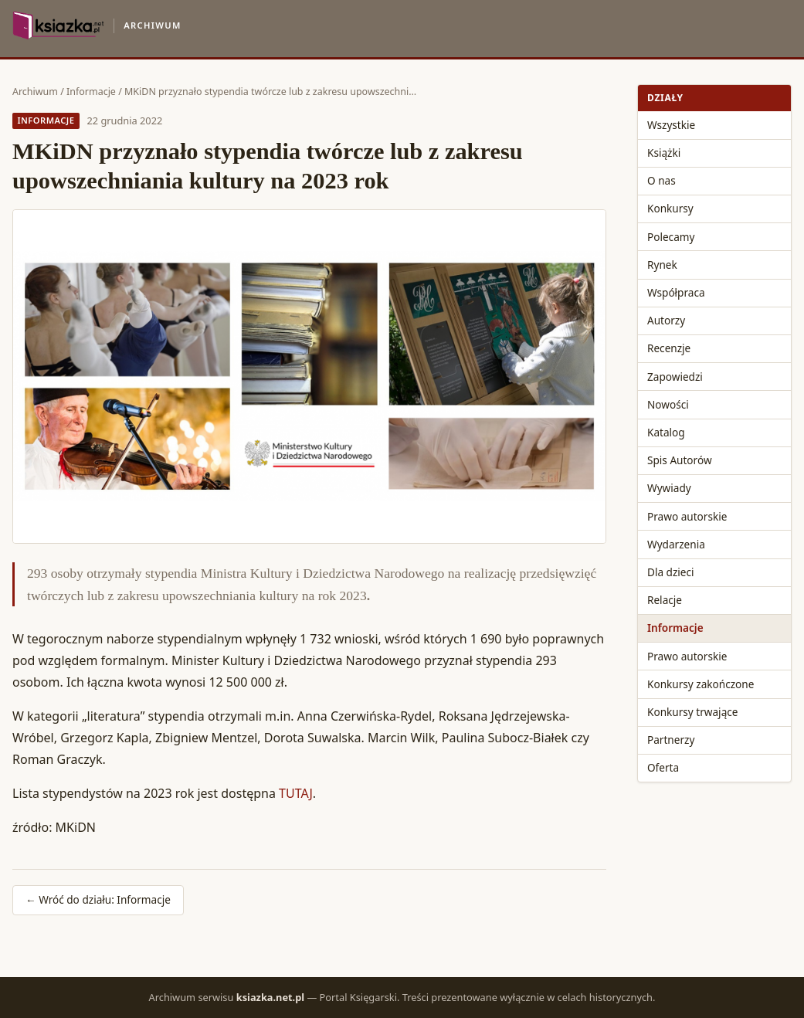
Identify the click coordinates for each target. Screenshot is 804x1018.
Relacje (664, 599)
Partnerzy (670, 739)
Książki (663, 152)
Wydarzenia (676, 544)
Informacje (91, 91)
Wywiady (669, 487)
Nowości (668, 404)
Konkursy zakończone (700, 684)
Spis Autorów (679, 460)
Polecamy (670, 236)
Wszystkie (671, 124)
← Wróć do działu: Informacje (98, 899)
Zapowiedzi (675, 376)
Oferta (663, 767)
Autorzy (666, 320)
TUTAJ (296, 793)
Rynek (662, 264)
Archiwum (35, 91)
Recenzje (668, 348)
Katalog (666, 432)
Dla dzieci (670, 572)
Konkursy (670, 208)
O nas (661, 180)
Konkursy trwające (692, 711)
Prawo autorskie (687, 516)
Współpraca (676, 292)
